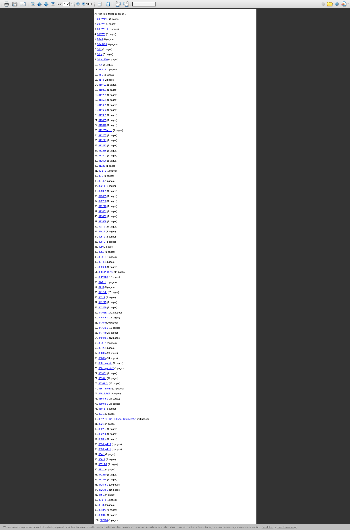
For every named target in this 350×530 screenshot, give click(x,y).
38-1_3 (102, 499)
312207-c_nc (105, 130)
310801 (102, 89)
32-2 (100, 176)
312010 (102, 125)
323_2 (101, 226)
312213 (102, 145)
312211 (102, 140)
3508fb (102, 358)
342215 (102, 302)
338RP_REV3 (105, 272)
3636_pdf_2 (104, 449)
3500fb (102, 353)
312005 (102, 120)
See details (267, 527)
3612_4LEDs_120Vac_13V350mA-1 (117, 419)
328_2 (101, 241)
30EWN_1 (102, 29)
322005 (102, 196)
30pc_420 (102, 59)
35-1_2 (102, 343)
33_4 (101, 262)
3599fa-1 (103, 403)
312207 (102, 135)
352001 (102, 373)
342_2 (101, 297)
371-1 (101, 469)
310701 (102, 84)
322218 (102, 206)
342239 (102, 307)
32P (100, 246)
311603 (102, 110)
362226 (102, 434)
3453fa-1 (103, 317)
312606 (102, 160)
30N (99, 49)
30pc (99, 54)
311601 (102, 105)
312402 (102, 155)
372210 (102, 474)
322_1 (101, 186)
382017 (102, 515)
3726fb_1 (103, 489)
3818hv (102, 510)
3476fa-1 (103, 327)
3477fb (102, 332)
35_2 (101, 348)
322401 (102, 211)
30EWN (101, 24)
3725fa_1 (103, 484)
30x (100, 64)
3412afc (102, 292)
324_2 (101, 231)
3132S (101, 165)
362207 (102, 429)
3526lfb (102, 378)
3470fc (102, 322)
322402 (102, 216)
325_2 (101, 236)
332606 (102, 267)
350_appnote (105, 363)
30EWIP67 (102, 19)
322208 (102, 201)
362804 (102, 439)
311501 (102, 100)
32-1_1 (102, 170)
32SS (101, 251)
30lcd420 (102, 44)
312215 (102, 150)
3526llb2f (103, 383)
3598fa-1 (103, 398)
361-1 (101, 413)
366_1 (101, 459)
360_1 (101, 408)
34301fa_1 (104, 312)
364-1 (101, 454)
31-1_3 (102, 69)
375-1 (101, 494)
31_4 (101, 79)
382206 (104, 520)
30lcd (100, 39)
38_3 (101, 505)
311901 (102, 115)
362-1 (101, 424)
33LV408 (103, 277)
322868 (102, 221)
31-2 (100, 74)
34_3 (101, 287)
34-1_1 (102, 282)
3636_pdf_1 (104, 444)
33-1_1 (102, 257)
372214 (102, 479)
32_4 (101, 181)
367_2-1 (102, 464)
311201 (102, 95)
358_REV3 (104, 393)
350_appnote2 (106, 368)
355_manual (105, 388)
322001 (102, 191)
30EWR (101, 34)
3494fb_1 (103, 338)
